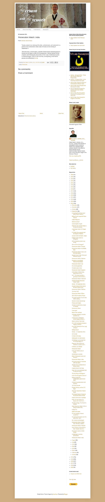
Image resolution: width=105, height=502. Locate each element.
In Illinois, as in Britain (77, 346)
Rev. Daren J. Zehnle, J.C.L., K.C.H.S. (78, 139)
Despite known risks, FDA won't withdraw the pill (79, 256)
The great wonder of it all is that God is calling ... (79, 298)
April (73, 448)
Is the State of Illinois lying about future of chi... (78, 272)
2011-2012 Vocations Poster (78, 295)
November (74, 207)
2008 (72, 461)
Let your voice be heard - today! (79, 235)
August (74, 440)
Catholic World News (26, 40)
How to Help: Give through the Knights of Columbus (78, 98)
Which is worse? (75, 221)
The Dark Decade (76, 385)
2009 (72, 459)
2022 (72, 180)
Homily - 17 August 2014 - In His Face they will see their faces (78, 80)
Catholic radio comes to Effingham (77, 238)
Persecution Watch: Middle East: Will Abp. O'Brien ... (78, 423)
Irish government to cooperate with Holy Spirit (79, 362)
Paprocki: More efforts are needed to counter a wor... (78, 344)
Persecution (24, 64)
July (73, 442)
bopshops (55, 494)
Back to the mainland (77, 312)
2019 (72, 187)
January (74, 454)
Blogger (66, 494)
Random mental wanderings (78, 301)
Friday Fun (74, 409)
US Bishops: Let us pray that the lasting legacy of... (78, 340)
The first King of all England (78, 373)
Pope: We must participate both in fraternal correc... (79, 371)
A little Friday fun (76, 219)
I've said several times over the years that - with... (79, 417)
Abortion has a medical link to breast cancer (79, 365)
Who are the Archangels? (78, 244)
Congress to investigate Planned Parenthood (77, 261)
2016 (72, 193)
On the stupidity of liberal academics (77, 414)
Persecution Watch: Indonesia (79, 278)
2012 (72, 201)
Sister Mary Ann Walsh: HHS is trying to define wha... (79, 407)
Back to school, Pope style (78, 321)
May (73, 446)
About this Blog (27, 29)
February (74, 452)
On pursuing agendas (77, 266)
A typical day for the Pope (78, 368)
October (74, 209)
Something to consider (77, 354)
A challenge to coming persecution (77, 435)
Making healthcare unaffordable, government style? (78, 379)
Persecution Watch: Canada (78, 246)
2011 (72, 203)
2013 (72, 199)
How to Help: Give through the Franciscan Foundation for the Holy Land (78, 94)
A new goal (74, 310)
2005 (72, 467)
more (36, 58)
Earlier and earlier (76, 411)
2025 (72, 174)
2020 (72, 184)
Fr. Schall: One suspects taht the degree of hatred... (78, 233)
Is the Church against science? (79, 375)
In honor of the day (76, 336)
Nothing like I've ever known (78, 338)
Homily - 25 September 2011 (78, 284)
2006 (72, 465)
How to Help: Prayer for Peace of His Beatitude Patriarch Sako (78, 83)
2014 (72, 197)
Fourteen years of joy (77, 268)
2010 (72, 457)
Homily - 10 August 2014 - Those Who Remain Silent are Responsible (78, 76)
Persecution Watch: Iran (77, 264)
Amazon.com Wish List (76, 473)
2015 (72, 195)
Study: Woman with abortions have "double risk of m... (79, 428)
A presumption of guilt (77, 223)
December (74, 205)
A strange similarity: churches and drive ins (79, 315)
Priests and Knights (76, 303)
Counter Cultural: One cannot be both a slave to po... (79, 287)
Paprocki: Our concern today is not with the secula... (79, 226)
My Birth (72, 166)
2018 (72, 189)
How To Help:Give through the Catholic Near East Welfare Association (78, 90)
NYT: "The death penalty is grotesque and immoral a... (79, 276)
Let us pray (74, 334)
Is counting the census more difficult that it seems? (78, 213)
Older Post (61, 113)
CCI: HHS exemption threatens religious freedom (79, 324)
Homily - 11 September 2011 (78, 331)
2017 (72, 191)
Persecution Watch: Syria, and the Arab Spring (79, 252)
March (73, 450)
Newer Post (21, 113)
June (73, 444)
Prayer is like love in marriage (79, 397)
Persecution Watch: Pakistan (78, 258)
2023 (72, 178)
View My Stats (72, 479)
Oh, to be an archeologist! (78, 420)
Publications (37, 29)
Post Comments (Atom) (30, 116)
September (75, 211)
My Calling (73, 168)
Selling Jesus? (75, 329)
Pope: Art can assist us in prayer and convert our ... (78, 400)
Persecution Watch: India (78, 359)
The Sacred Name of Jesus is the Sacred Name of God (79, 395)
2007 (72, 463)
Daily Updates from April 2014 (78, 45)
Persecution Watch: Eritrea (78, 293)
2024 (72, 176)
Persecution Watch (76, 308)
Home (18, 29)
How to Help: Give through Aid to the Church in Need (78, 86)
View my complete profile (75, 156)
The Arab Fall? (75, 291)
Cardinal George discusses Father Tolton (78, 281)
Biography (45, 29)
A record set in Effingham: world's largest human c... (78, 318)
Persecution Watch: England (78, 270)
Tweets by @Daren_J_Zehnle (76, 160)
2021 (72, 182)
